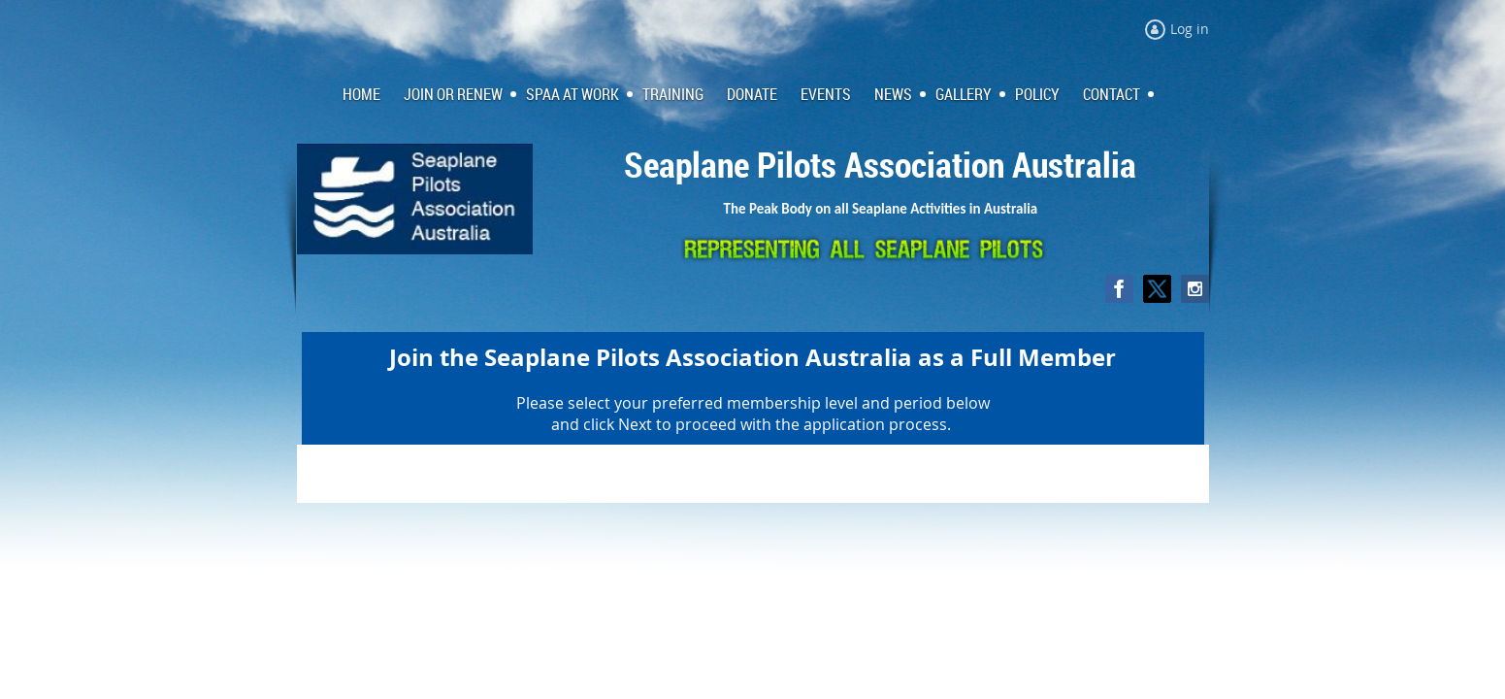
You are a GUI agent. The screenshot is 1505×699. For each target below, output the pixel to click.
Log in (1189, 28)
